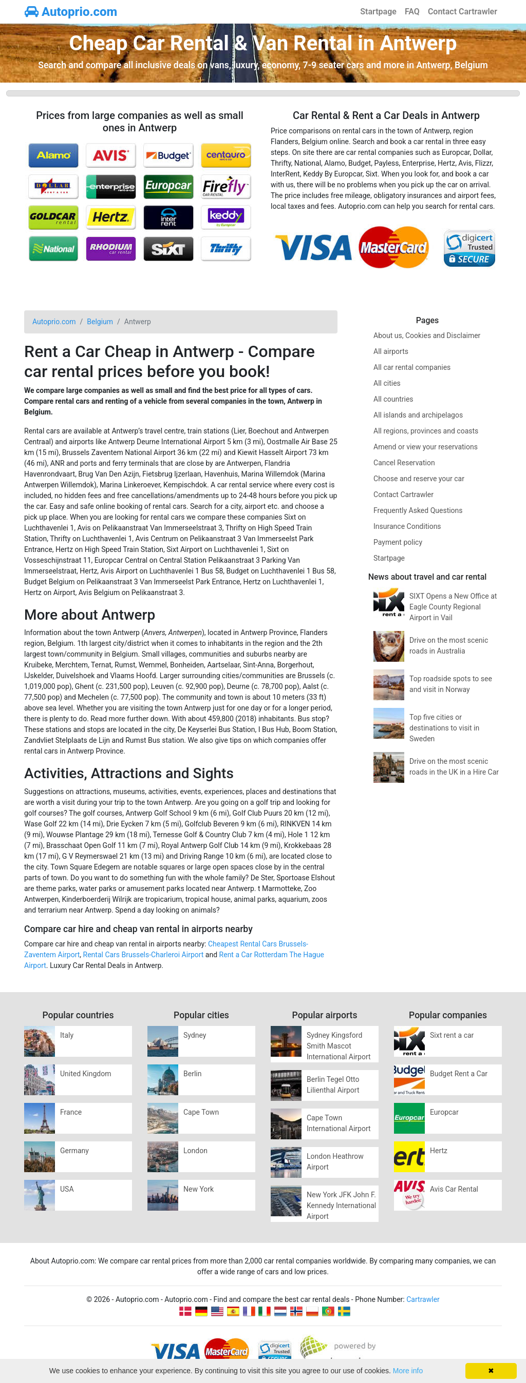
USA (67, 1189)
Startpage (378, 11)
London (195, 1151)
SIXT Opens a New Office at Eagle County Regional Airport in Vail (453, 607)
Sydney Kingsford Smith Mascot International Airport (339, 1046)
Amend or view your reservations (425, 447)
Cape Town (201, 1112)
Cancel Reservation (404, 463)
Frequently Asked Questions (418, 510)
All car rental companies (411, 367)
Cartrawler (423, 1299)
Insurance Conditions (407, 526)
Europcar (444, 1112)
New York (198, 1189)
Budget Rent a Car (458, 1074)
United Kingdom (85, 1074)
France (71, 1112)
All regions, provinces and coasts (425, 431)
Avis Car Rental (454, 1189)
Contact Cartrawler (462, 11)
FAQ (412, 11)
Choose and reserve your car (418, 479)
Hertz (438, 1151)
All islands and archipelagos (418, 415)
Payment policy (397, 542)
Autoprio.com (71, 12)
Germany (74, 1151)
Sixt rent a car (452, 1035)
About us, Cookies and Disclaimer (426, 335)
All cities (387, 383)
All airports (390, 351)
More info (408, 1371)
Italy (66, 1035)
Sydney (194, 1035)
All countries (393, 399)
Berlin (192, 1074)
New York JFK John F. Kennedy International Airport (341, 1205)
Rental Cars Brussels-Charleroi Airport (143, 955)
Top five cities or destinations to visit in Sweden (444, 728)
